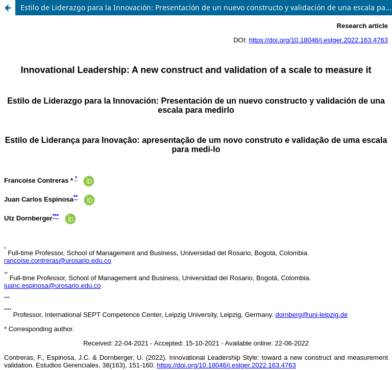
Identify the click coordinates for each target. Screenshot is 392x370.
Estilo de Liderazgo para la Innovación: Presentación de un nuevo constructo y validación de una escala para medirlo (206, 7)
